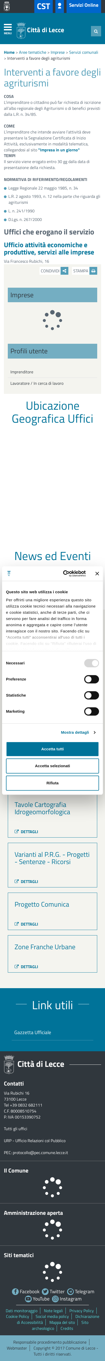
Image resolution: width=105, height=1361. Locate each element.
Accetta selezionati (52, 766)
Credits (67, 1328)
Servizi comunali (83, 52)
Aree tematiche (32, 52)
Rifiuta (53, 783)
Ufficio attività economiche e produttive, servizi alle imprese (49, 248)
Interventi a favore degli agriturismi (38, 58)
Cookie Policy (17, 1316)
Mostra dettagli (75, 732)
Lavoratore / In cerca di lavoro (36, 383)
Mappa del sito (62, 1322)
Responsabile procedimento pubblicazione (50, 1342)
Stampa (85, 271)
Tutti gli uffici (15, 1129)
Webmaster (17, 1348)
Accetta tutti (52, 749)
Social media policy (52, 1316)
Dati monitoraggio (21, 1311)
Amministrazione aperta (33, 1212)
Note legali (53, 1311)
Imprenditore (21, 372)
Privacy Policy (81, 1311)
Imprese (58, 52)
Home (9, 52)
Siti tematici (19, 1255)
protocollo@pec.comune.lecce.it (40, 1152)
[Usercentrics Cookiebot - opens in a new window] (64, 573)
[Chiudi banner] (97, 573)
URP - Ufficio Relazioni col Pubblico (34, 1140)
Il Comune (16, 1170)
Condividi (54, 271)
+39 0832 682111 (26, 1105)
